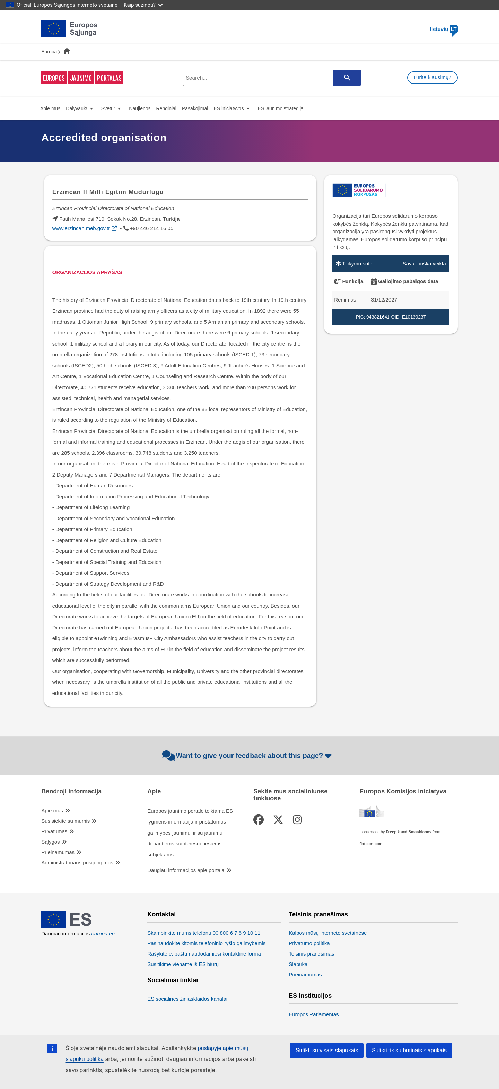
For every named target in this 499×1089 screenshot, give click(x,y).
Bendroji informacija (71, 791)
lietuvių (444, 29)
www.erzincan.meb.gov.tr (81, 228)
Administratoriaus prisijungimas (77, 862)
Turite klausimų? (432, 77)
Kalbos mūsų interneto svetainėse (328, 933)
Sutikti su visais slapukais (327, 1050)
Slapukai (299, 964)
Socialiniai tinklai (172, 980)
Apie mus (52, 810)
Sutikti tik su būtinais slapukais (409, 1050)
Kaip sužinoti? (143, 5)
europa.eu (103, 933)
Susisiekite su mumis (65, 821)
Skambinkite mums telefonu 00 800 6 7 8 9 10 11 (203, 933)
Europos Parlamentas (314, 1014)
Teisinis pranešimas (318, 914)
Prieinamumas (58, 852)
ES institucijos (310, 996)
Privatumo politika (309, 943)
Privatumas (54, 831)
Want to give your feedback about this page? (248, 755)
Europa (49, 51)
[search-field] (271, 78)
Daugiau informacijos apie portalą (186, 870)
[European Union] (69, 926)
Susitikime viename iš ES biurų (183, 964)
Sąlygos (50, 842)
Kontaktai (161, 914)
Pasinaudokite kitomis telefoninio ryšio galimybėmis (206, 943)
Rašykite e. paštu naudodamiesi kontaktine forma (204, 954)
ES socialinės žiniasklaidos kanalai (187, 999)
